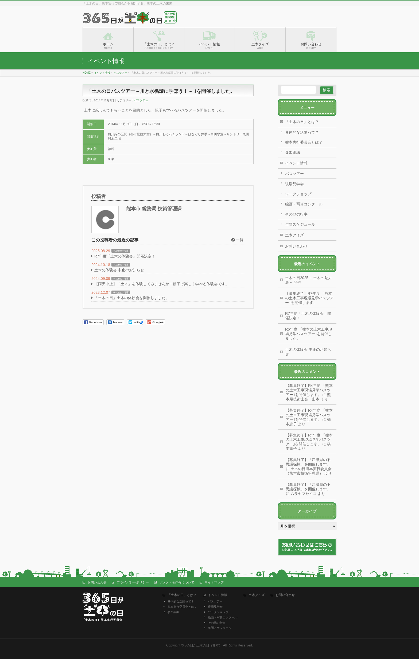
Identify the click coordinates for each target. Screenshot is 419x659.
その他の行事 (121, 250)
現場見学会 (294, 184)
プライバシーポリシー (133, 582)
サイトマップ (214, 582)
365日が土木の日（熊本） (203, 645)
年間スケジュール (300, 224)
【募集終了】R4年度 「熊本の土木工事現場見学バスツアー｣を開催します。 (309, 390)
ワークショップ (298, 194)
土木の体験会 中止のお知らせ (119, 270)
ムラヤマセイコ (303, 493)
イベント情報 (296, 163)
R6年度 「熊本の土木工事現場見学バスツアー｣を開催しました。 (308, 333)
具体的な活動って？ (302, 132)
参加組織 (292, 152)
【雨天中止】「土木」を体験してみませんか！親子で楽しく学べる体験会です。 (161, 284)
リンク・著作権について (176, 582)
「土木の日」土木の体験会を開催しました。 (131, 298)
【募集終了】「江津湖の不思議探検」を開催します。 (308, 462)
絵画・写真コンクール (304, 204)
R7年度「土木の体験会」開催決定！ (124, 256)
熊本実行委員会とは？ (304, 142)
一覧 (237, 240)
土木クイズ (294, 235)
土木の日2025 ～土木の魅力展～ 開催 (308, 280)
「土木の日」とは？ (302, 122)
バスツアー (141, 100)
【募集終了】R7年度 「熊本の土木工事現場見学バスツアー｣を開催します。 (309, 298)
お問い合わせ (296, 246)
